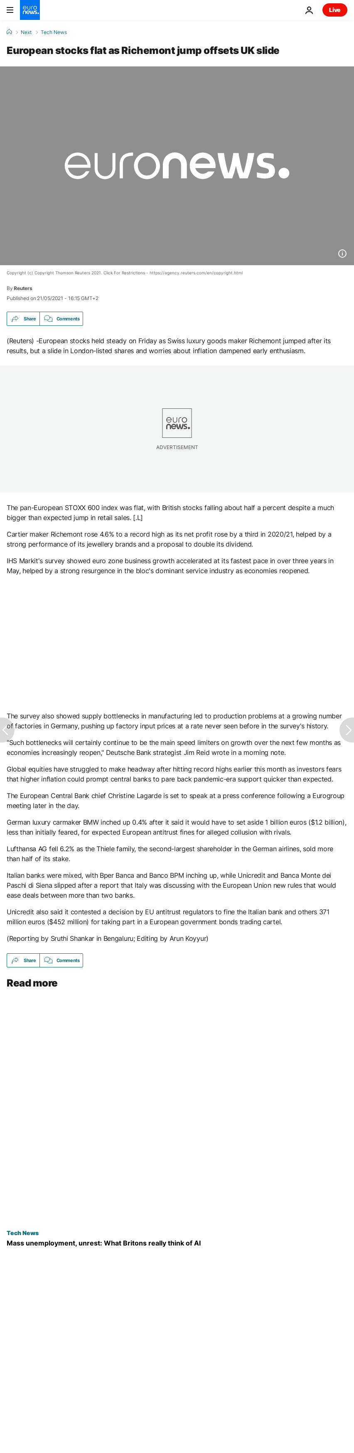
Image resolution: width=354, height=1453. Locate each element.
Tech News (54, 32)
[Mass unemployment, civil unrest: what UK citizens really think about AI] (177, 1243)
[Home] (9, 32)
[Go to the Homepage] (30, 10)
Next (26, 32)
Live (335, 9)
